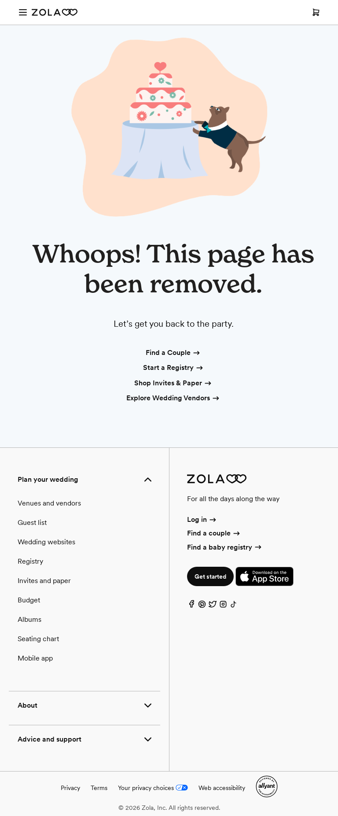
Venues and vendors (49, 503)
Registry (30, 561)
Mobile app (35, 658)
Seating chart (38, 639)
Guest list (32, 522)
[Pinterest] (202, 606)
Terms (99, 787)
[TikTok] (233, 606)
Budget (29, 600)
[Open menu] (23, 12)
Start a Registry (173, 368)
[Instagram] (223, 606)
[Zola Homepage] (54, 12)
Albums (29, 619)
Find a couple (214, 533)
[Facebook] (191, 606)
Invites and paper (44, 580)
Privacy (70, 787)
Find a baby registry (225, 547)
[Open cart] (316, 12)
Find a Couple (173, 353)
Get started (210, 576)
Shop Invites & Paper (173, 383)
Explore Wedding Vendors (173, 398)
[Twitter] (212, 606)
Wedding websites (46, 542)
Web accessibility (221, 787)
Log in (202, 519)
